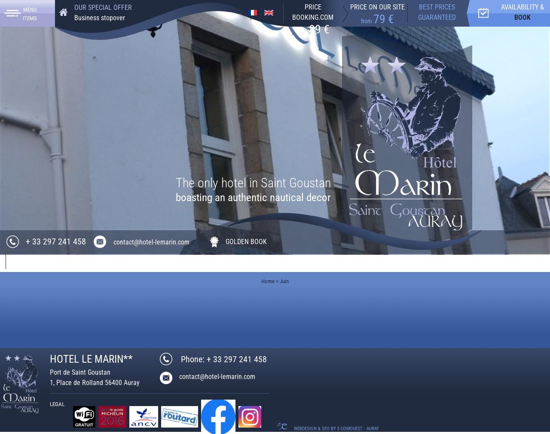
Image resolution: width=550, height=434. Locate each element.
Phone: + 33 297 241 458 (224, 359)
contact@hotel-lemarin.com (151, 242)
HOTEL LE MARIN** (91, 359)
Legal (57, 404)
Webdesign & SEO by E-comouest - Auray (336, 428)
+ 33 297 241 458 (56, 241)
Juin (284, 281)
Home (268, 281)
